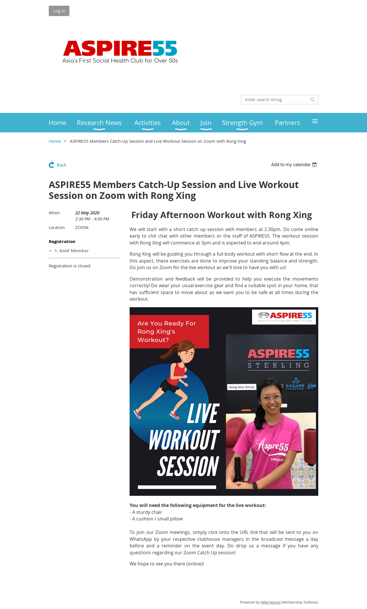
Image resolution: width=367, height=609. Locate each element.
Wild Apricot (271, 602)
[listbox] (294, 164)
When (54, 213)
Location (57, 227)
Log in (59, 10)
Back (61, 165)
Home (55, 141)
